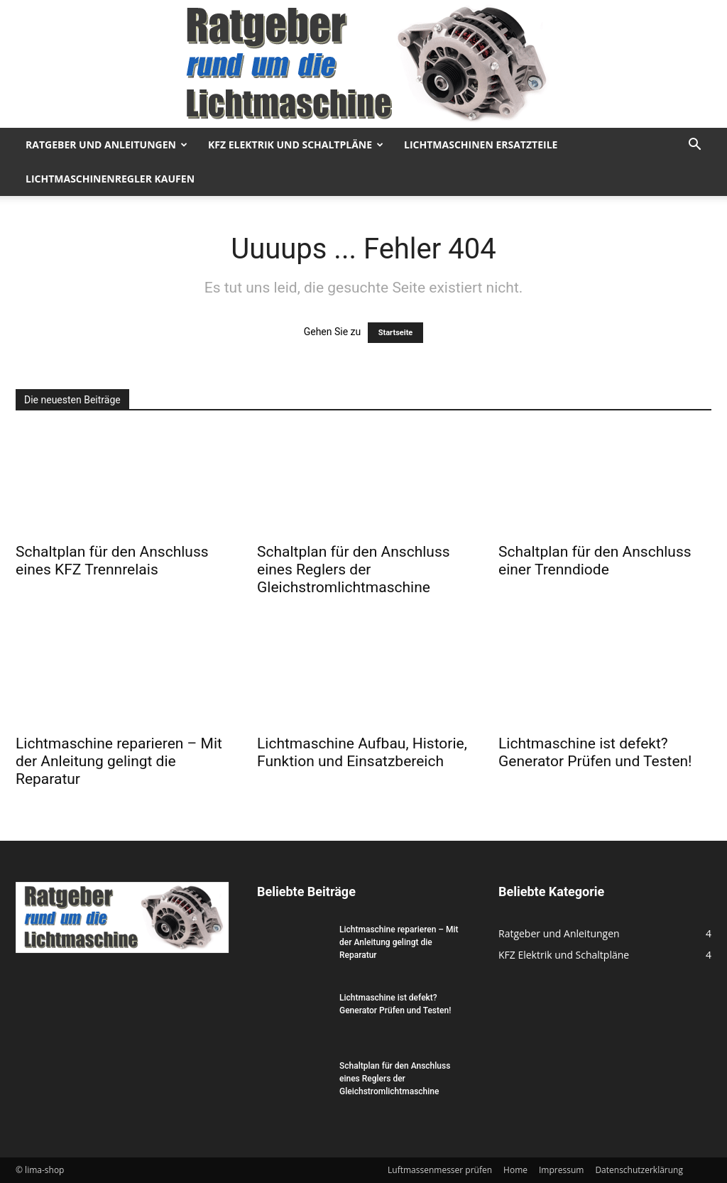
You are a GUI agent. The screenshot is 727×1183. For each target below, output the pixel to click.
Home (515, 1170)
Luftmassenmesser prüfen (440, 1170)
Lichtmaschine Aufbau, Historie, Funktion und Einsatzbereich (362, 752)
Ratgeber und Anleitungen (106, 144)
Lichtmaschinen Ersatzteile (480, 144)
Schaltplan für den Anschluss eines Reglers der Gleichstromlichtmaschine (353, 569)
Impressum (561, 1170)
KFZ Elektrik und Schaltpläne (295, 144)
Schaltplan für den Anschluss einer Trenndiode (595, 560)
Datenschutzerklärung (639, 1170)
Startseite (395, 332)
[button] (694, 146)
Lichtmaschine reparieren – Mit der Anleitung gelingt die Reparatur (119, 761)
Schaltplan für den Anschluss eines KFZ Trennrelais (112, 560)
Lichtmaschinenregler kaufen (110, 178)
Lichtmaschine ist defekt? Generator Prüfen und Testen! (595, 752)
